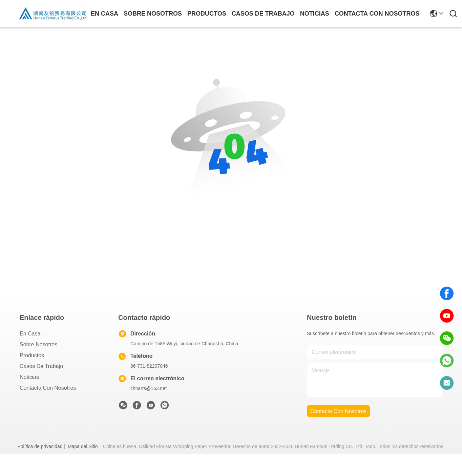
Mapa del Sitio (83, 446)
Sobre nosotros (38, 344)
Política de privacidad (39, 446)
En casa (104, 13)
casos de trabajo (263, 13)
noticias (314, 13)
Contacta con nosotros (48, 388)
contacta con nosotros (377, 13)
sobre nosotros (153, 13)
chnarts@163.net (148, 388)
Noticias (29, 377)
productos (206, 13)
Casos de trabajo (41, 366)
